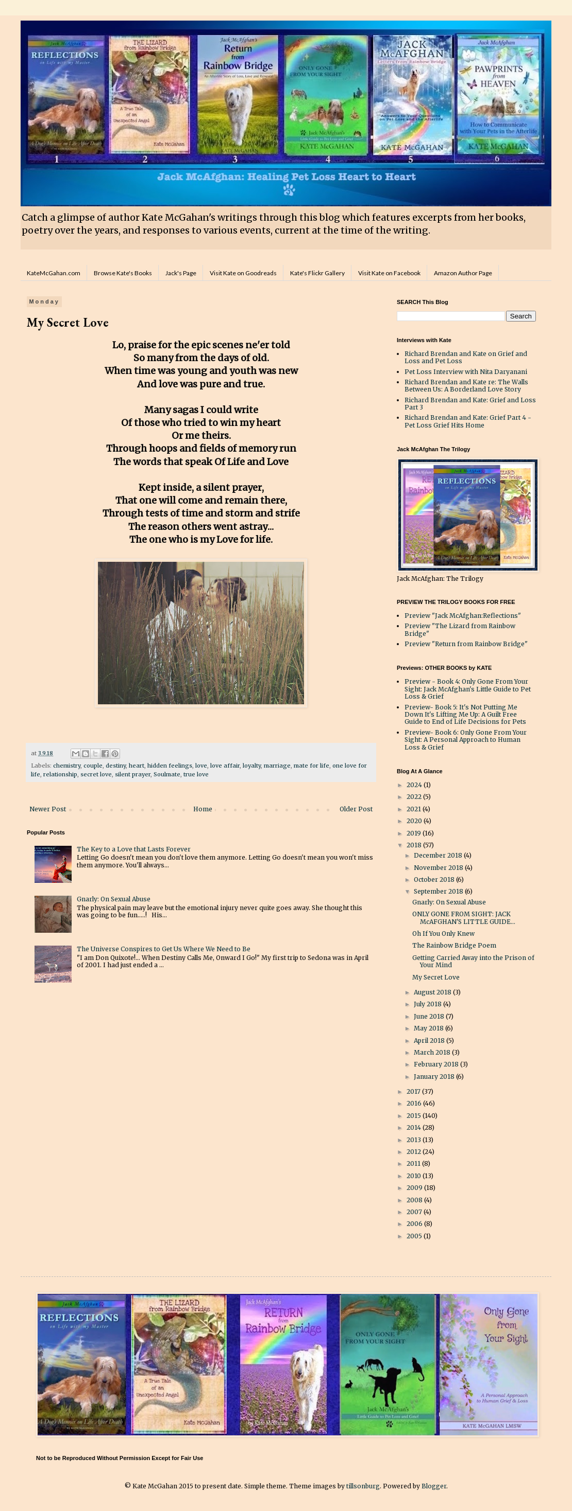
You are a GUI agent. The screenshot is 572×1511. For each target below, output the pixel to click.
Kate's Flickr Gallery (317, 273)
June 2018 (430, 1016)
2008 (415, 1200)
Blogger (434, 1486)
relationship (60, 774)
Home (202, 809)
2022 (415, 797)
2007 (415, 1212)
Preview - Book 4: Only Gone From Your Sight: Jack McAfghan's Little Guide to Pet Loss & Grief (468, 689)
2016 (415, 1103)
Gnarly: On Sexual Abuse (113, 899)
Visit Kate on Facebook (389, 273)
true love (196, 774)
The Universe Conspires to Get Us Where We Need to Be (163, 949)
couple (93, 765)
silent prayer (132, 774)
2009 (415, 1188)
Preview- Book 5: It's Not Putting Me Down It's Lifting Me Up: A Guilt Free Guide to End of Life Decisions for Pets (465, 714)
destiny (116, 765)
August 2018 (433, 992)
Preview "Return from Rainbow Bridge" (466, 644)
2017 (414, 1091)
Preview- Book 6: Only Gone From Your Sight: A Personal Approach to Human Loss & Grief (466, 739)
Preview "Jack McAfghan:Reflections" (463, 615)
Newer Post (47, 809)
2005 (415, 1236)
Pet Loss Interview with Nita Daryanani (466, 372)
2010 (415, 1176)
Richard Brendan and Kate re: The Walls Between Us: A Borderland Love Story (466, 385)
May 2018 (429, 1028)
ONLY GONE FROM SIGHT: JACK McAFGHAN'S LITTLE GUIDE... (463, 917)
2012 (415, 1152)
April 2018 (430, 1040)
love (201, 765)
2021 (415, 809)
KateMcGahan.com (53, 273)
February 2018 (437, 1064)
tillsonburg (363, 1486)
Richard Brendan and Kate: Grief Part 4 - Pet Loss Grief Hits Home (468, 421)
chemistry (66, 765)
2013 (415, 1140)
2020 (415, 821)
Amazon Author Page (463, 273)
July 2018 (428, 1004)
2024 (415, 785)
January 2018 (435, 1076)
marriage (277, 765)
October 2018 (435, 879)
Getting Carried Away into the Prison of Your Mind (473, 961)
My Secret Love (436, 977)
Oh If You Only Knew (443, 933)
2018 (415, 845)
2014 (415, 1127)
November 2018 (439, 868)
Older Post (356, 809)
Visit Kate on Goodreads (243, 273)
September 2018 (439, 891)
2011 (414, 1163)
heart (136, 765)
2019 (415, 833)
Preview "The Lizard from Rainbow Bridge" (460, 629)
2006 (415, 1224)
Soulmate (167, 774)
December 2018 (439, 855)
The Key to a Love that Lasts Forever (134, 849)
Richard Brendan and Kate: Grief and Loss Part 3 (470, 403)
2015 (415, 1115)
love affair (225, 765)
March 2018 (433, 1052)
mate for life (311, 765)
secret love (96, 774)
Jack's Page (180, 273)
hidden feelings (169, 765)
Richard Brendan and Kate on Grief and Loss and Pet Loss (466, 357)
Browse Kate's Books (123, 273)
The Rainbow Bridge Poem (454, 945)
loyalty (252, 765)
